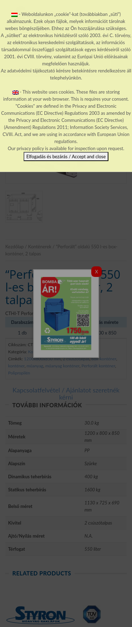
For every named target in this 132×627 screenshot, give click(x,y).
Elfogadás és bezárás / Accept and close (66, 156)
